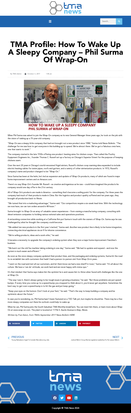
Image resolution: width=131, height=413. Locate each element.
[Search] (119, 21)
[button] (50, 21)
